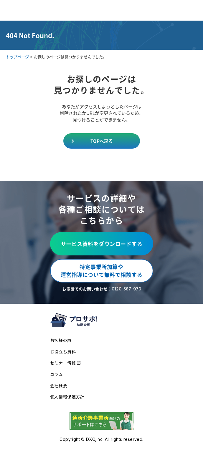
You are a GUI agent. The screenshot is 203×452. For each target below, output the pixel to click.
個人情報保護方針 (67, 397)
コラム (56, 374)
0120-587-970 (126, 288)
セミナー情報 (65, 363)
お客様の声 (61, 340)
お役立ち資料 (63, 352)
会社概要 (58, 385)
